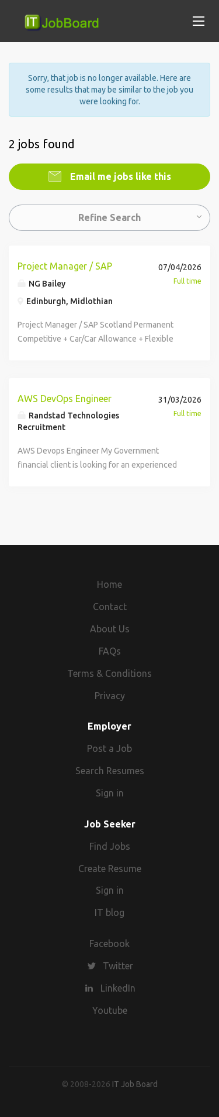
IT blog (109, 912)
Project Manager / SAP (65, 266)
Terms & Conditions (109, 673)
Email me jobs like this (119, 176)
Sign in (110, 793)
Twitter (118, 966)
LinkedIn (117, 988)
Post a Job (109, 748)
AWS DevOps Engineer (65, 398)
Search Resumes (109, 770)
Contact (110, 606)
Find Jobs (109, 846)
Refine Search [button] (109, 217)
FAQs (110, 651)
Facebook (109, 943)
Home (109, 584)
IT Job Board (135, 1084)
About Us (110, 629)
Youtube (109, 1010)
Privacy (110, 695)
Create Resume (109, 868)
